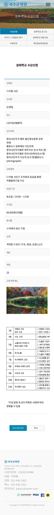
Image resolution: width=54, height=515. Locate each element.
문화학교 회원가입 (40, 37)
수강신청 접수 (18, 428)
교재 (8, 236)
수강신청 (13, 31)
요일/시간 (10, 188)
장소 (8, 114)
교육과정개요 (12, 280)
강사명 (9, 99)
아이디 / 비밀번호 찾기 (13, 37)
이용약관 (13, 43)
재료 (8, 252)
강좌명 (9, 83)
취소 (36, 428)
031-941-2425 (18, 480)
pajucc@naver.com (27, 488)
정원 (8, 264)
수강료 (9, 204)
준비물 (9, 220)
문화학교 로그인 (40, 31)
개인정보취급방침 (40, 43)
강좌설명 (10, 168)
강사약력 (10, 131)
